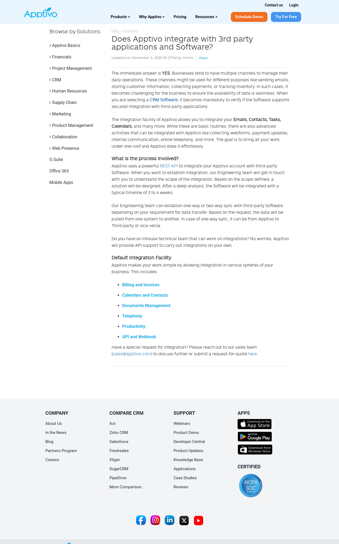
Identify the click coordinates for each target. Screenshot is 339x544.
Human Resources (68, 91)
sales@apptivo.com (132, 353)
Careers (52, 459)
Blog (49, 441)
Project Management (70, 68)
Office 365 (59, 171)
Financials (60, 56)
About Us (53, 423)
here (252, 353)
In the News (55, 432)
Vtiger (114, 459)
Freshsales (119, 450)
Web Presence (64, 148)
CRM (55, 79)
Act (112, 423)
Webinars (182, 423)
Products (120, 16)
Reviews (181, 487)
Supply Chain (63, 102)
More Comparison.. (126, 487)
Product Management (71, 125)
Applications (185, 468)
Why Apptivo (152, 16)
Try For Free (286, 16)
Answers (130, 31)
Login (293, 5)
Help (115, 31)
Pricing (180, 16)
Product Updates (188, 450)
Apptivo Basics (64, 45)
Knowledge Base (188, 459)
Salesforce (118, 441)
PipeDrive (117, 478)
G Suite (56, 159)
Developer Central (189, 441)
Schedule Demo (249, 16)
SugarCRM (118, 468)
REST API (169, 165)
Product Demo (186, 432)
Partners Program (61, 450)
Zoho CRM (118, 432)
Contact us (274, 5)
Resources (206, 16)
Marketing (60, 113)
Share (203, 58)
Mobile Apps (61, 182)
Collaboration (63, 136)
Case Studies (185, 478)
